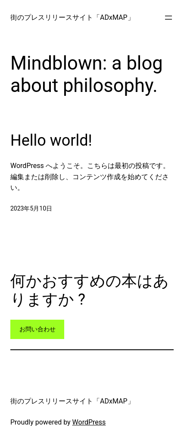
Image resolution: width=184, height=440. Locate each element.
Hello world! (51, 140)
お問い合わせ (37, 329)
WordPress (89, 422)
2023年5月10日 (31, 208)
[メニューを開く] (168, 17)
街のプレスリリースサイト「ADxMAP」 (72, 17)
